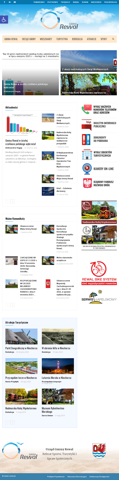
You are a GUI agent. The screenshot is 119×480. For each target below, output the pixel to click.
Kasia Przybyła (12, 381)
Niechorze (96, 2)
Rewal (76, 2)
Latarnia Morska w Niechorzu (56, 378)
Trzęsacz (65, 2)
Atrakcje (91, 39)
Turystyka (62, 39)
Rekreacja (77, 39)
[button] (113, 39)
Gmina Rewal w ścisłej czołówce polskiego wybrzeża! (20, 142)
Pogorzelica (110, 2)
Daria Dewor (47, 415)
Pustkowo (52, 2)
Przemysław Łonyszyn (51, 381)
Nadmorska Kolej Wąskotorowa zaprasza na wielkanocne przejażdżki (64, 138)
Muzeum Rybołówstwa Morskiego (53, 410)
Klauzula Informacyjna (77, 476)
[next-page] (12, 201)
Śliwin (85, 2)
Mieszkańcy (46, 39)
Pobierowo (39, 2)
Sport (104, 39)
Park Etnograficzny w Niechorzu (21, 348)
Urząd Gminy (29, 39)
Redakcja (9, 352)
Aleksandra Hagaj (12, 91)
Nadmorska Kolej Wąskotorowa (20, 408)
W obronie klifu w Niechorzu (56, 348)
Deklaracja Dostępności (99, 476)
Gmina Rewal (11, 39)
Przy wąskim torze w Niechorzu (21, 378)
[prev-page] (7, 201)
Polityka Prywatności (56, 476)
